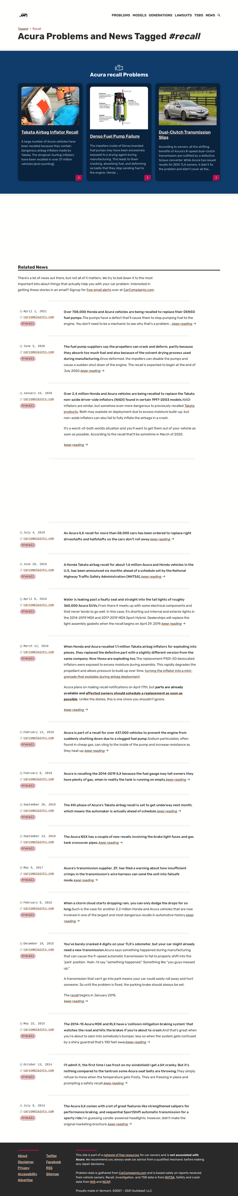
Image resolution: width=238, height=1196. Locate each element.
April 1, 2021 (35, 311)
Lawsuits (183, 15)
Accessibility (27, 1174)
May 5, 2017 (33, 867)
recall (74, 995)
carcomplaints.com (38, 317)
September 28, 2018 (39, 804)
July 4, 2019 (34, 532)
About (22, 1156)
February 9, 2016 (37, 902)
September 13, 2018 (39, 836)
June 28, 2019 (35, 564)
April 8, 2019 (35, 599)
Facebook (53, 1162)
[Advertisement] (119, 224)
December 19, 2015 (38, 943)
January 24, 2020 (37, 393)
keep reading (184, 324)
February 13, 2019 (38, 732)
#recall (28, 323)
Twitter (51, 1156)
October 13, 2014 (37, 1064)
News (210, 15)
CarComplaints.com (138, 290)
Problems (121, 15)
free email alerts (98, 290)
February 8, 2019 (37, 773)
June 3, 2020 (34, 346)
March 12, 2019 (35, 646)
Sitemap (52, 1174)
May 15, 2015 (34, 1023)
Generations (160, 15)
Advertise (25, 1180)
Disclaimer (26, 1162)
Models (140, 15)
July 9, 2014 (34, 1105)
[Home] (23, 15)
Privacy (24, 1168)
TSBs (198, 15)
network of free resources (121, 1155)
